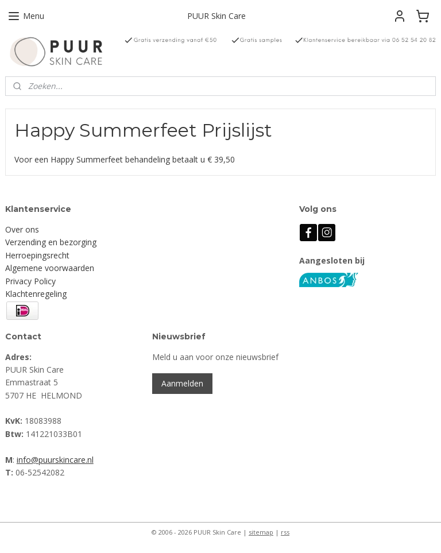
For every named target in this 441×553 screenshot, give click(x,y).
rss (285, 532)
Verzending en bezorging (50, 242)
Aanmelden (182, 383)
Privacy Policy (30, 281)
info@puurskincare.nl (55, 459)
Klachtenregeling (36, 293)
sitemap (261, 532)
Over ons (22, 229)
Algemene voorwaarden (49, 267)
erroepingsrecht (40, 255)
